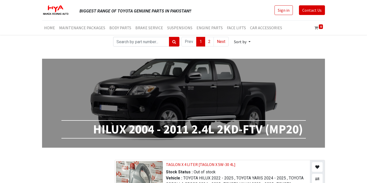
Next (221, 41)
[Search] (174, 42)
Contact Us (312, 10)
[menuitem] (49, 28)
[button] (242, 42)
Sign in (284, 10)
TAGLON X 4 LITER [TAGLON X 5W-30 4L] (200, 164)
